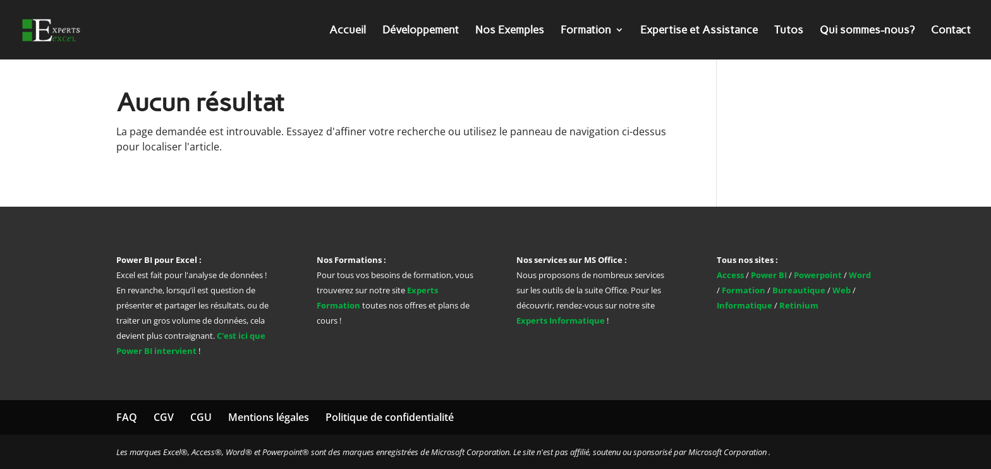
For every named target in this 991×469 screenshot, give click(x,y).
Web (841, 290)
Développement (420, 30)
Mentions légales (268, 417)
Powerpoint (818, 275)
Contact (951, 30)
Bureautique (798, 290)
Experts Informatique (560, 320)
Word (860, 275)
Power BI (769, 275)
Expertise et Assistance (699, 30)
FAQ (126, 417)
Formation (586, 30)
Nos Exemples (509, 30)
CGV (164, 417)
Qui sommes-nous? (867, 30)
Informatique (744, 305)
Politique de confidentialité (389, 417)
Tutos (788, 30)
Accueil (347, 30)
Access (731, 275)
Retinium (798, 305)
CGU (201, 417)
